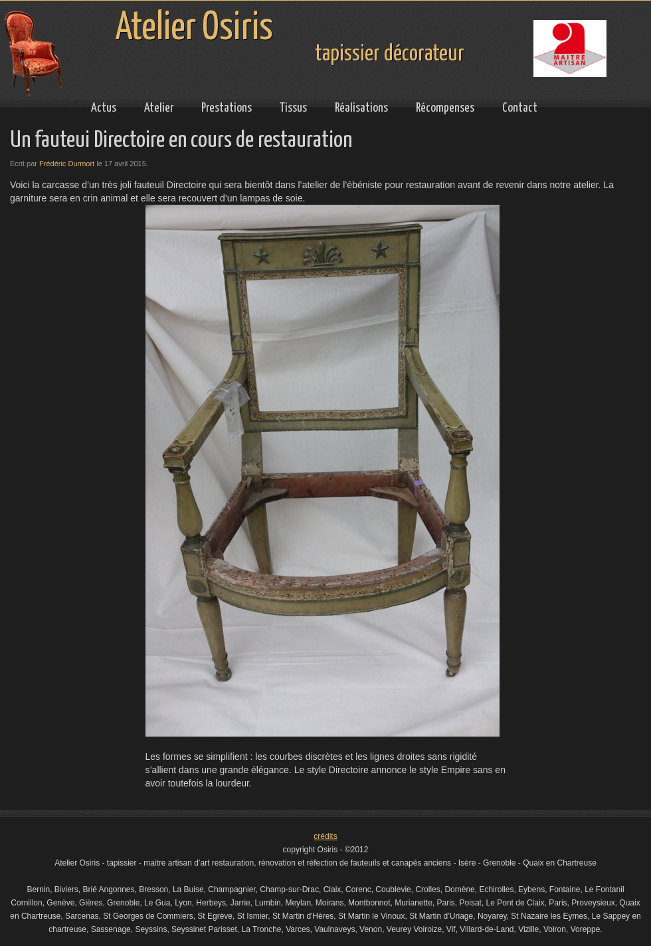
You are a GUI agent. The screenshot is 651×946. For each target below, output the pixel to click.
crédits (325, 836)
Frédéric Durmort (66, 164)
